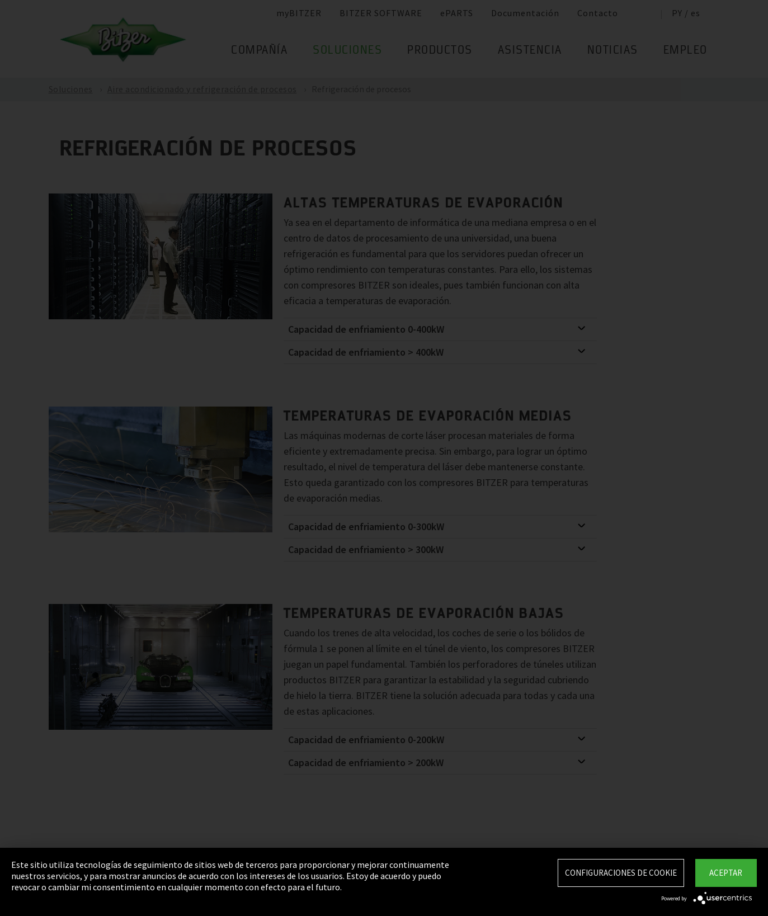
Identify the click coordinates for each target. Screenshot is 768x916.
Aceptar (725, 872)
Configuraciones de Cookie (621, 872)
